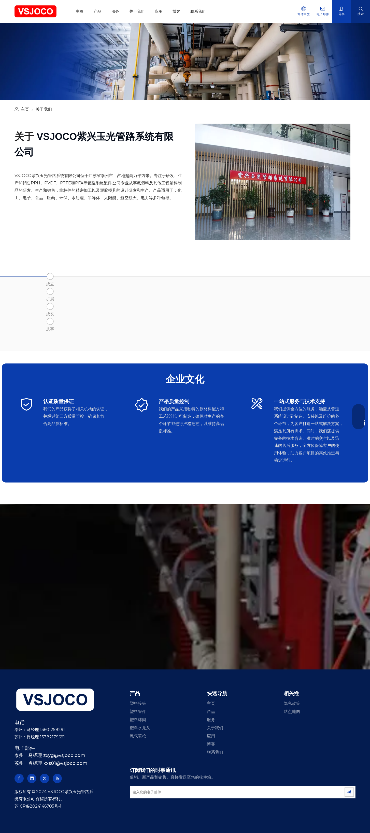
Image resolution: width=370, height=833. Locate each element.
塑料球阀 (138, 719)
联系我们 (198, 11)
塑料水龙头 (140, 727)
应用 (158, 11)
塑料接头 (138, 703)
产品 (97, 11)
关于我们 (137, 11)
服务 (115, 11)
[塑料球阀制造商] (272, 182)
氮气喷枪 (138, 736)
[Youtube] (57, 778)
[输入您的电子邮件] (231, 792)
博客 (176, 11)
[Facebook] (19, 778)
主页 (79, 11)
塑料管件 (138, 711)
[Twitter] (44, 778)
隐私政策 (292, 703)
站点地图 (292, 711)
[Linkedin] (31, 778)
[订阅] (349, 792)
